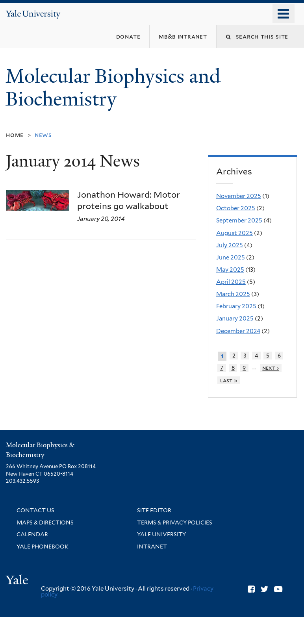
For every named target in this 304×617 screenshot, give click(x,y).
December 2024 (238, 331)
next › (270, 368)
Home (15, 135)
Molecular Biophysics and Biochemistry (113, 87)
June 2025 (230, 257)
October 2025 (235, 208)
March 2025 (233, 294)
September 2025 (239, 220)
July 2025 (229, 245)
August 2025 (234, 233)
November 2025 (238, 196)
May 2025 (230, 269)
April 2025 (231, 281)
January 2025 (235, 318)
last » (228, 380)
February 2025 (236, 306)
